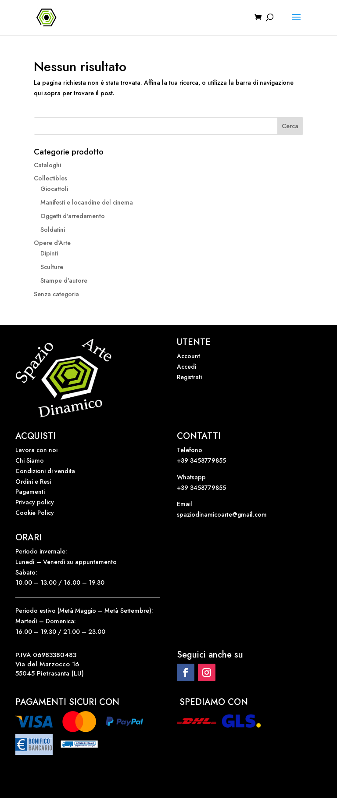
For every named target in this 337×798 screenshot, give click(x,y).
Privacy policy (34, 502)
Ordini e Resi (33, 481)
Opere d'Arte (52, 242)
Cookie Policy (34, 512)
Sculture (51, 266)
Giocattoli (54, 188)
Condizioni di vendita (45, 471)
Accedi (186, 366)
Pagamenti (30, 491)
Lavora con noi (36, 450)
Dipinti (49, 253)
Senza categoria (56, 294)
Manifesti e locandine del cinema (86, 202)
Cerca (290, 126)
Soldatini (52, 229)
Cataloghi (47, 165)
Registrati (189, 377)
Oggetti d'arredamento (72, 216)
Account (188, 356)
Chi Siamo (29, 460)
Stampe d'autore (63, 280)
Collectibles (50, 178)
